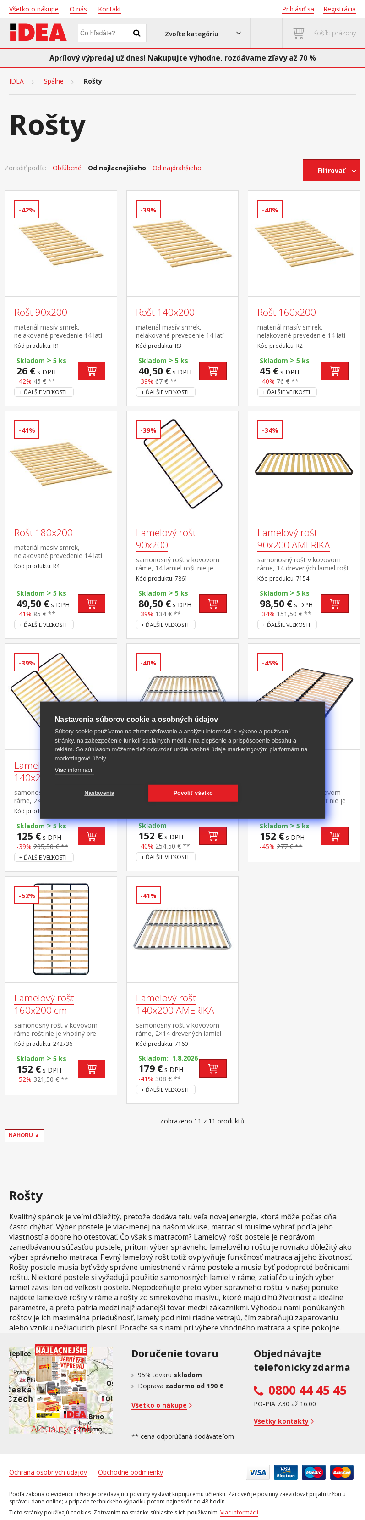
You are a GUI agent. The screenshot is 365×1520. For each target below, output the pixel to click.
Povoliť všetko (191, 793)
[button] (203, 33)
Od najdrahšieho (177, 168)
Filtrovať (331, 170)
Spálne (54, 81)
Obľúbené (67, 168)
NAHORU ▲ (24, 1135)
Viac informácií (74, 769)
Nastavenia (99, 793)
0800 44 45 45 (307, 1390)
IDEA (16, 81)
